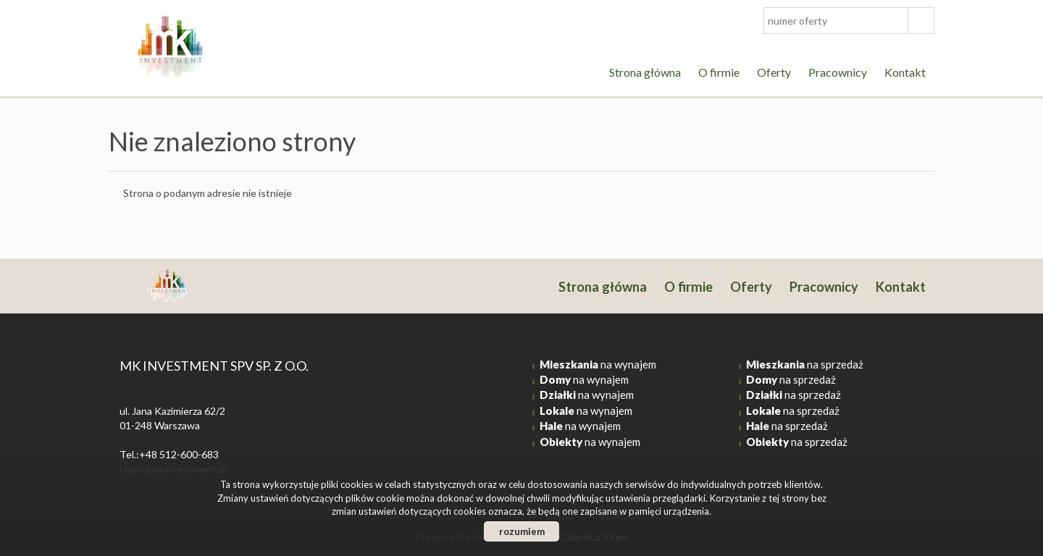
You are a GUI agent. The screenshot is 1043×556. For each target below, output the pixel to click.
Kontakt (905, 72)
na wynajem (598, 364)
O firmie (719, 72)
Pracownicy (837, 72)
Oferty (774, 72)
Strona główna (645, 72)
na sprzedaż (804, 364)
